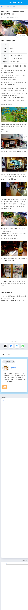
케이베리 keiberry (14, 2)
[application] (14, 424)
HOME (14, 604)
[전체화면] (25, 429)
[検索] (25, 435)
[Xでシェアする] (5, 346)
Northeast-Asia (12, 352)
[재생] (3, 429)
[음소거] (22, 429)
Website (4, 390)
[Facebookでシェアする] (11, 346)
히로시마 (8, 354)
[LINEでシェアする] (22, 346)
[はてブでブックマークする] (17, 346)
